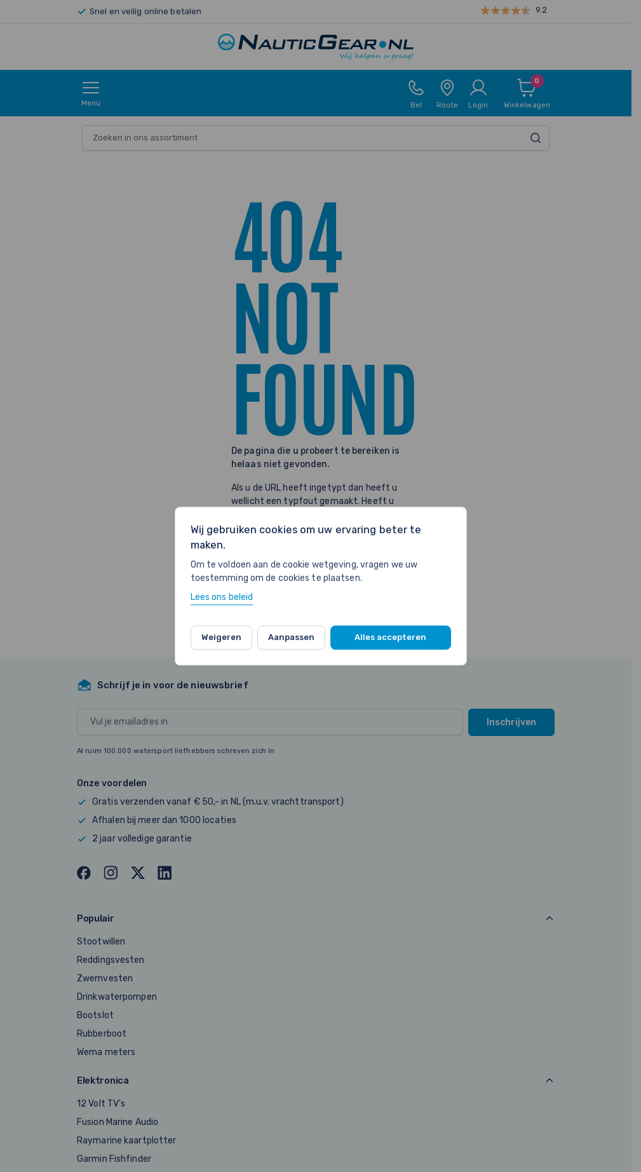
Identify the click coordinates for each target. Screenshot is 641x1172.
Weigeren (221, 637)
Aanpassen (291, 637)
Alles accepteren (390, 637)
